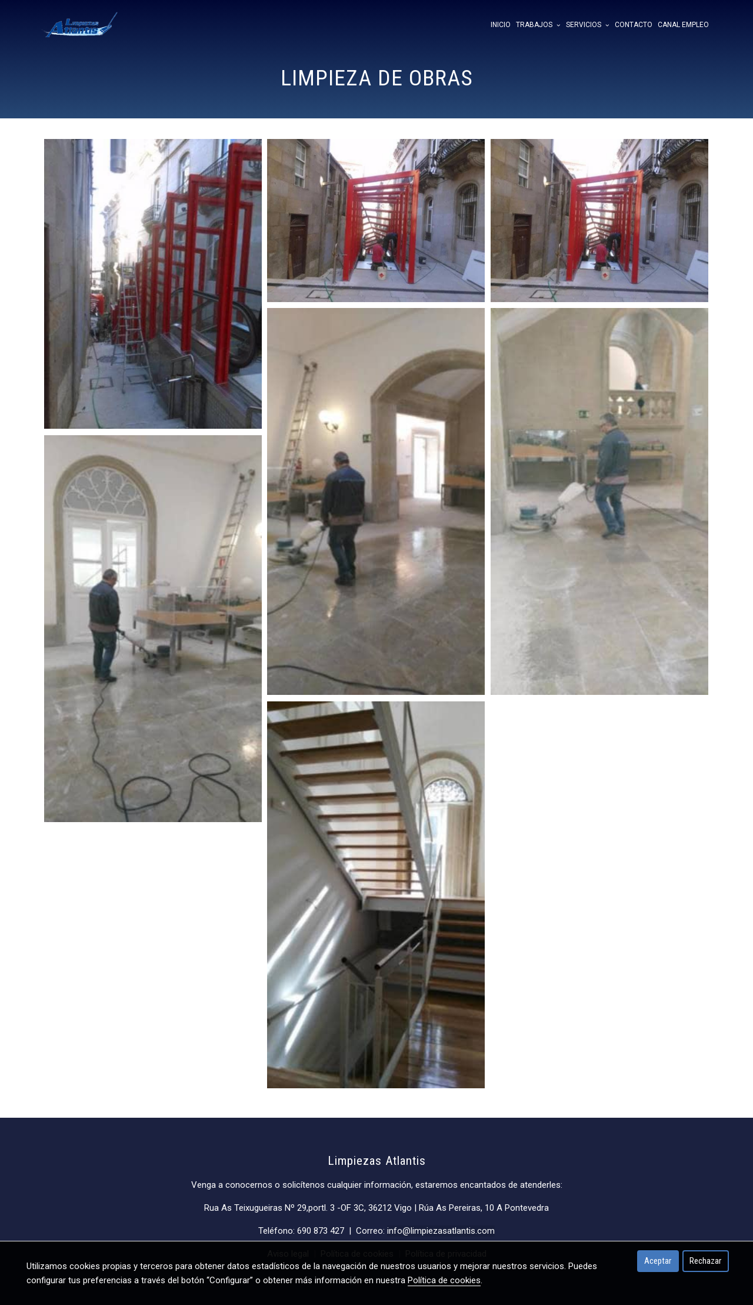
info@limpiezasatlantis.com (441, 1230)
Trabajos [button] (538, 25)
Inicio (501, 25)
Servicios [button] (587, 25)
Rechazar (705, 1261)
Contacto (633, 25)
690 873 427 (320, 1230)
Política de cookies (444, 1280)
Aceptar (657, 1261)
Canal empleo (683, 25)
